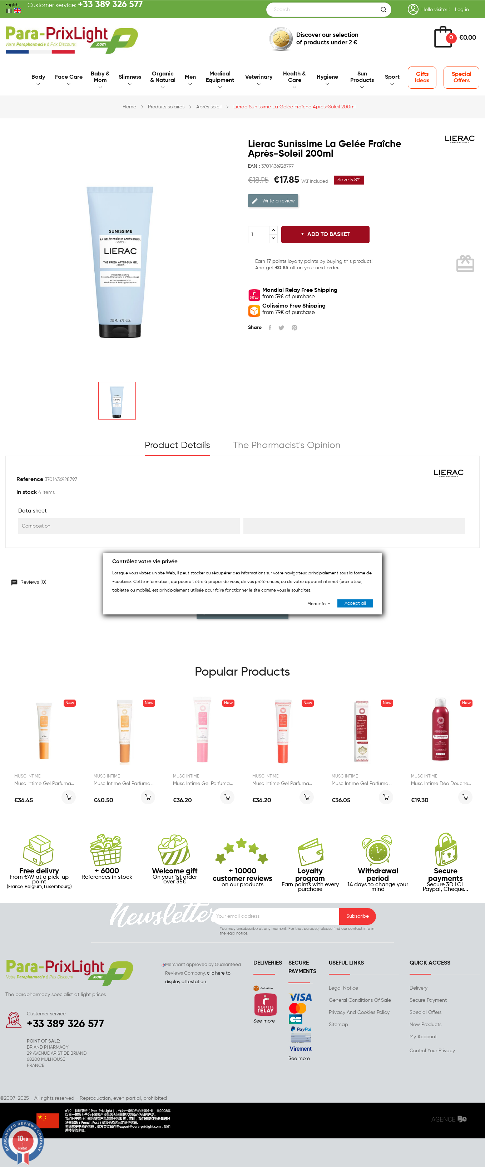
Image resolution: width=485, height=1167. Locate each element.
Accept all (355, 603)
